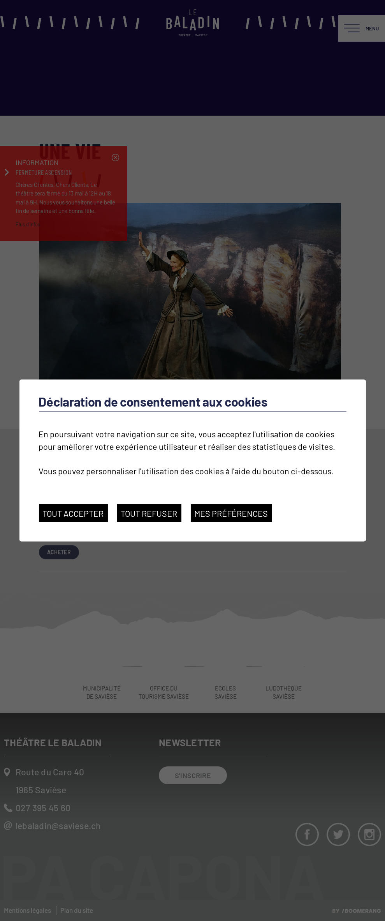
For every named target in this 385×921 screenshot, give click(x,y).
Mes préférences (231, 513)
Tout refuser (149, 513)
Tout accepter (73, 513)
